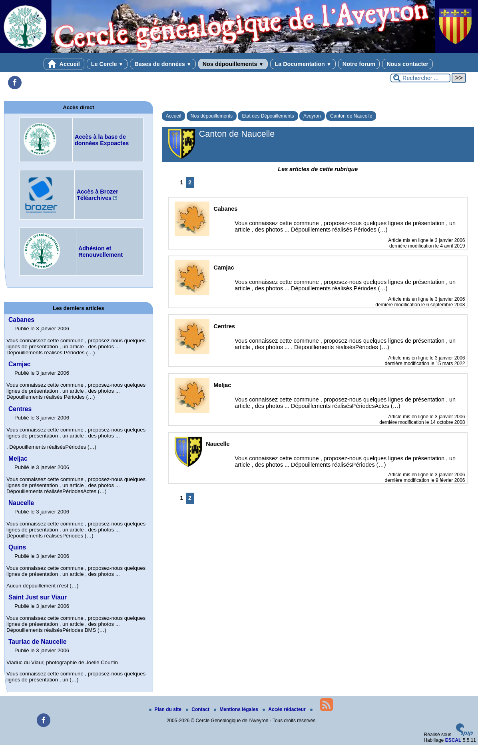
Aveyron (312, 116)
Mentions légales (236, 709)
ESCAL (453, 740)
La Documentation (303, 64)
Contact (198, 709)
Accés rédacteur (285, 709)
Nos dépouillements (233, 64)
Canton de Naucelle (351, 116)
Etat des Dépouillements (268, 116)
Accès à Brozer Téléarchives (97, 194)
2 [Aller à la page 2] (189, 182)
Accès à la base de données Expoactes (102, 140)
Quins (17, 547)
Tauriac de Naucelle (37, 641)
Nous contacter (407, 64)
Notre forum (359, 64)
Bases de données (162, 64)
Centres (20, 408)
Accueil (64, 64)
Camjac (19, 364)
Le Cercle (107, 64)
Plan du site (166, 709)
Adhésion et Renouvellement (100, 251)
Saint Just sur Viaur (37, 597)
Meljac (18, 458)
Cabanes (21, 319)
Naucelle (21, 502)
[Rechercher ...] (420, 78)
